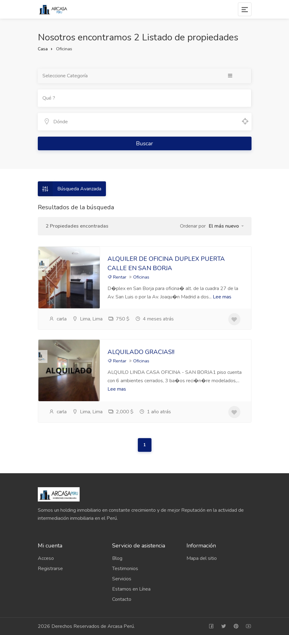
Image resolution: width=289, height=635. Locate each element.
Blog (117, 558)
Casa (43, 49)
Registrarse (50, 568)
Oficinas (141, 277)
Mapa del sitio (201, 558)
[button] (226, 226)
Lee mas (222, 296)
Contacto (121, 599)
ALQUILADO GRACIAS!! (140, 352)
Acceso (46, 558)
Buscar (144, 143)
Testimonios (125, 568)
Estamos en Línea (131, 589)
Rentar (116, 277)
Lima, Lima (87, 318)
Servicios (121, 578)
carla (58, 318)
